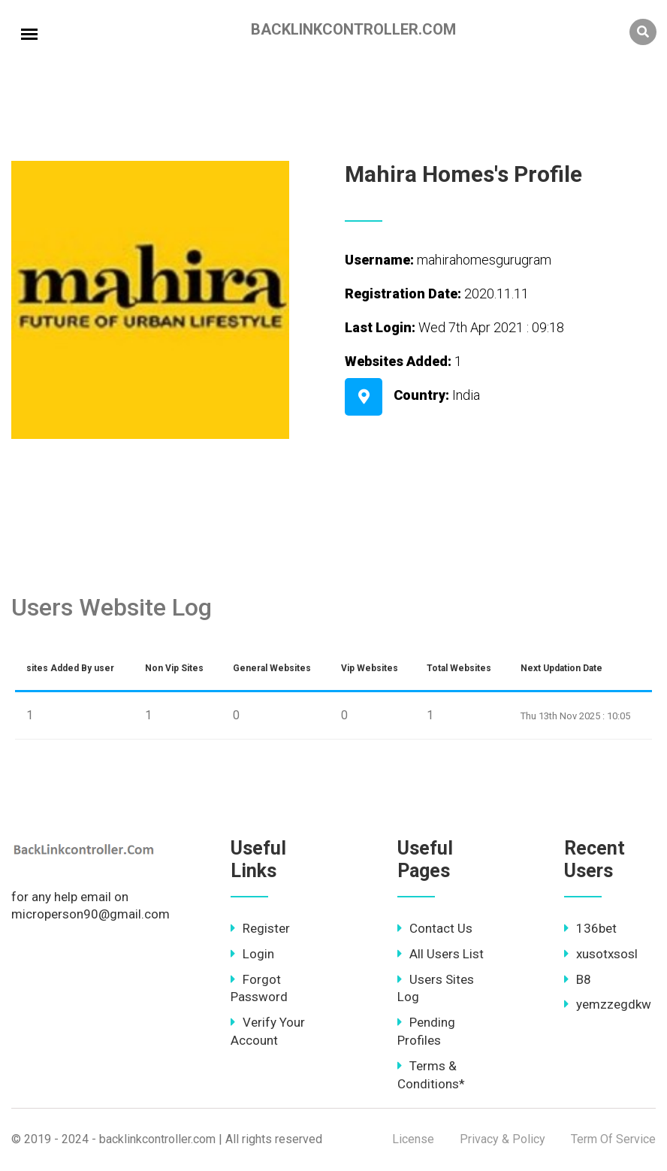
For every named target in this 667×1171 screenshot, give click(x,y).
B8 (577, 979)
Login (252, 953)
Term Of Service (613, 1139)
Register (260, 928)
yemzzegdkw (607, 1004)
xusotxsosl (601, 953)
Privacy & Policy (502, 1139)
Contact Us (434, 928)
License (413, 1139)
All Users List (440, 953)
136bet (590, 928)
